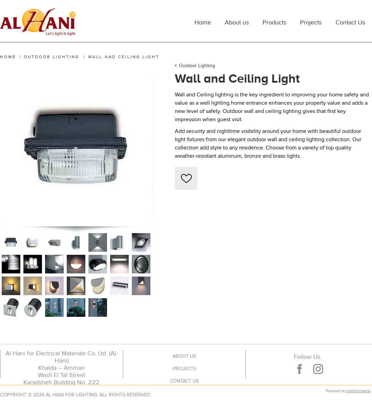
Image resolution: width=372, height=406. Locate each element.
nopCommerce (358, 391)
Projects (184, 369)
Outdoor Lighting (197, 66)
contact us (184, 381)
